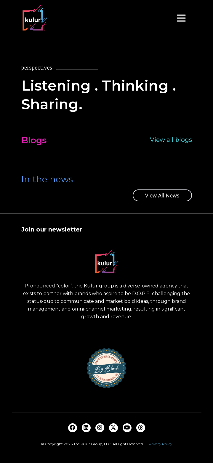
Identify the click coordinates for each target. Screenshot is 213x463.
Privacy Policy (160, 444)
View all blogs (171, 139)
